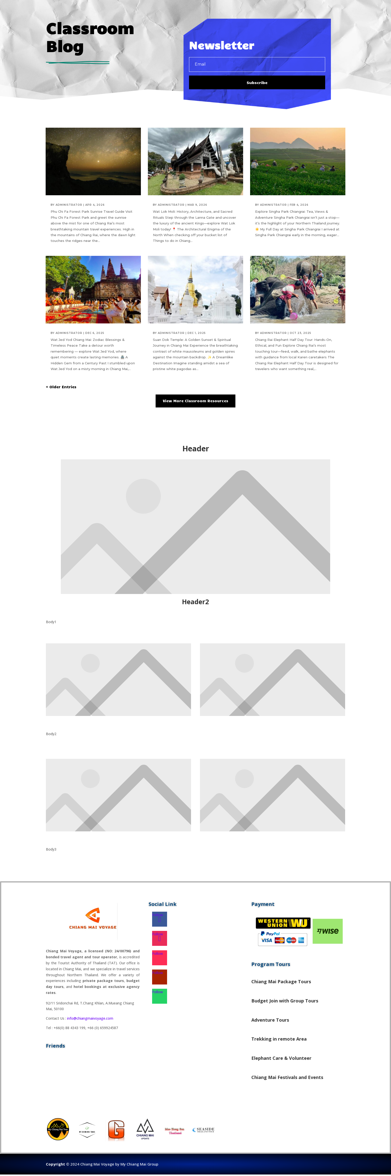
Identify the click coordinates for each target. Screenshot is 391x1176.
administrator (69, 206)
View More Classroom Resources (195, 402)
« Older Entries (61, 388)
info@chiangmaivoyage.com (90, 1019)
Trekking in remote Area (279, 1040)
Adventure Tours (270, 1021)
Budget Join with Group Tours (284, 1002)
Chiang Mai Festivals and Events (287, 1078)
